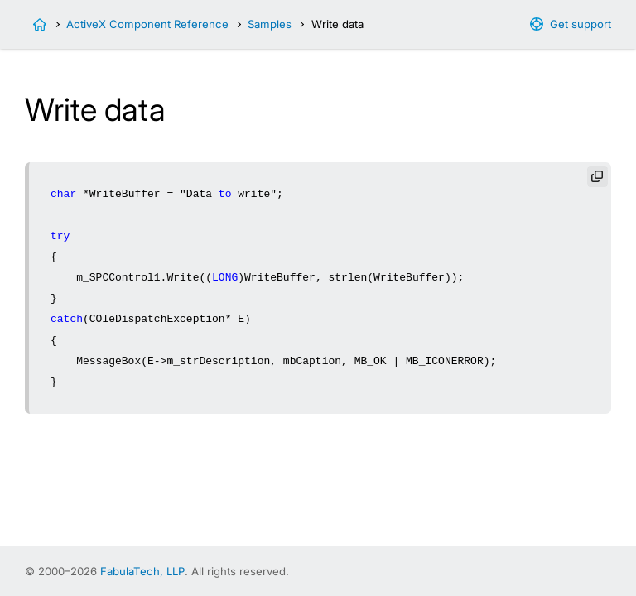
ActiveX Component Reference (147, 24)
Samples (270, 24)
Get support (580, 24)
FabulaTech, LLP (142, 571)
